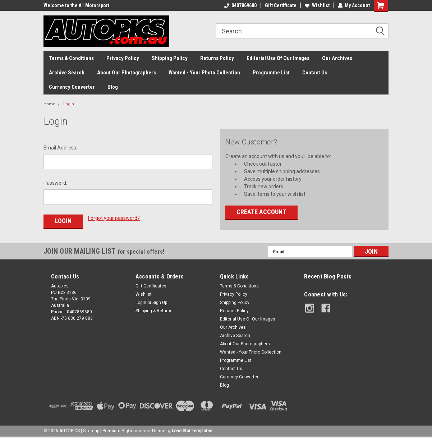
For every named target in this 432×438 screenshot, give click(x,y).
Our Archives (337, 58)
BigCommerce (135, 430)
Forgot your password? (114, 218)
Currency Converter (72, 87)
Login (68, 104)
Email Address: (60, 148)
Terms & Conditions (71, 58)
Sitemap (91, 430)
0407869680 (240, 5)
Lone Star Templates (192, 430)
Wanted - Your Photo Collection (204, 72)
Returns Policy (217, 58)
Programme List (271, 72)
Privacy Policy (122, 58)
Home (49, 104)
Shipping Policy (170, 58)
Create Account (261, 212)
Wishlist (316, 5)
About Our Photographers (126, 72)
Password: (55, 183)
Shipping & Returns (154, 310)
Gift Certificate (280, 5)
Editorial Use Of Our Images (278, 58)
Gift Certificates (150, 286)
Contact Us (314, 72)
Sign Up (159, 302)
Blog (112, 87)
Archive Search (66, 72)
